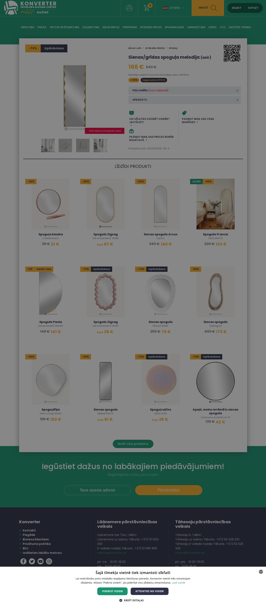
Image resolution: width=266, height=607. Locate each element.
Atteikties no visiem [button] (149, 591)
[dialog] (133, 303)
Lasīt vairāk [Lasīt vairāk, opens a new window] (178, 582)
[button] (133, 600)
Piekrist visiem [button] (112, 591)
